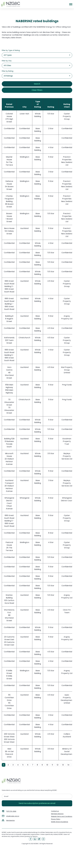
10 (47, 765)
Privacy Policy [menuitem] (55, 819)
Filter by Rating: (8, 71)
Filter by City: (7, 61)
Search (37, 84)
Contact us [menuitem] (55, 811)
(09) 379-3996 (11, 811)
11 (52, 765)
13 (63, 765)
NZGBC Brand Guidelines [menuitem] (59, 822)
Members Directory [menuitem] (57, 814)
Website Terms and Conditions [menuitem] (61, 816)
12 (57, 765)
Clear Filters (37, 90)
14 (68, 765)
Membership (10, 820)
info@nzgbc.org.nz (12, 816)
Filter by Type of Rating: (11, 50)
